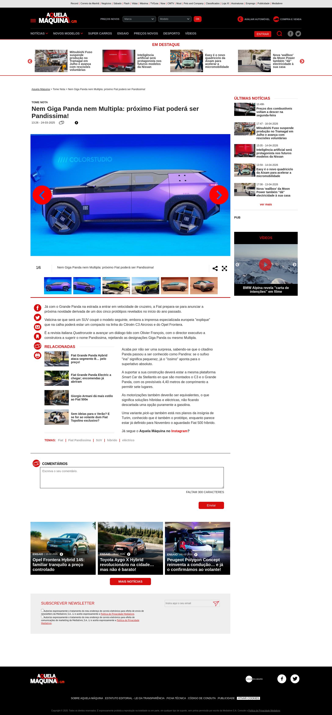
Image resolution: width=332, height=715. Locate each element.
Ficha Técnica (176, 698)
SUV (99, 440)
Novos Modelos (68, 33)
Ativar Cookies (248, 698)
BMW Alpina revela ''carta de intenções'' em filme (266, 289)
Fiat (60, 440)
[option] (64, 61)
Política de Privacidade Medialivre (117, 613)
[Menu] (33, 20)
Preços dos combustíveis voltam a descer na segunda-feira (274, 112)
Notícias (39, 33)
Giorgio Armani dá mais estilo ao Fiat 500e (92, 397)
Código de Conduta (202, 698)
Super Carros (100, 33)
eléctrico (128, 440)
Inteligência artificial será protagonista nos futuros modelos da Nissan (149, 61)
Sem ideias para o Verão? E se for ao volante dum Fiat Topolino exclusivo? (90, 417)
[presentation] (187, 617)
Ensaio (123, 33)
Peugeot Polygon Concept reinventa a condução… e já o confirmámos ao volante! (195, 564)
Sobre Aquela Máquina (87, 698)
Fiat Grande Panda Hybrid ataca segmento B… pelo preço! (89, 359)
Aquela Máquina (41, 89)
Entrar (263, 34)
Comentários (55, 464)
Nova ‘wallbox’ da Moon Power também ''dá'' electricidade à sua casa (284, 61)
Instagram (179, 431)
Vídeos (190, 33)
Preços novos (146, 33)
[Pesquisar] (280, 34)
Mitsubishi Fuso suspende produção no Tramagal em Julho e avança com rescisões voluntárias (81, 61)
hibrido (112, 440)
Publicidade (226, 698)
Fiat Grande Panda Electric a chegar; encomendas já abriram (91, 378)
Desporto (171, 33)
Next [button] (302, 61)
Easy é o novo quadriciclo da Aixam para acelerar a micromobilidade (217, 61)
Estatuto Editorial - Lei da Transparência (135, 698)
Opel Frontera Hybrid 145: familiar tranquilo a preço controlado (59, 564)
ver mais (266, 204)
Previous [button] (30, 61)
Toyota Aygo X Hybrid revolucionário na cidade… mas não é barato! (127, 564)
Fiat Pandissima (79, 440)
